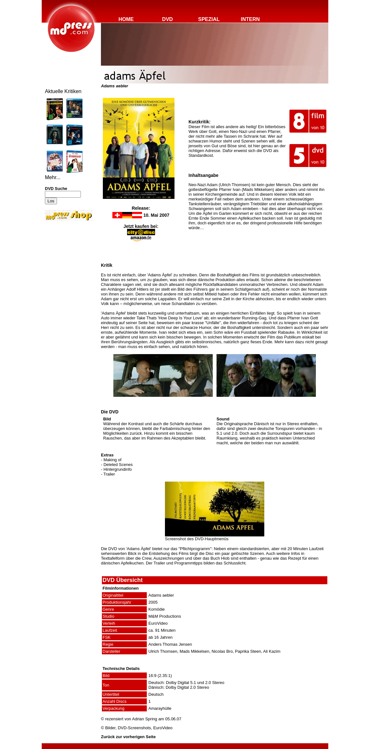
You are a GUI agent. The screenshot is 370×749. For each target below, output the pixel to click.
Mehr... (52, 177)
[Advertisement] (64, 265)
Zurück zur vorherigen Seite (128, 736)
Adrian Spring (144, 718)
